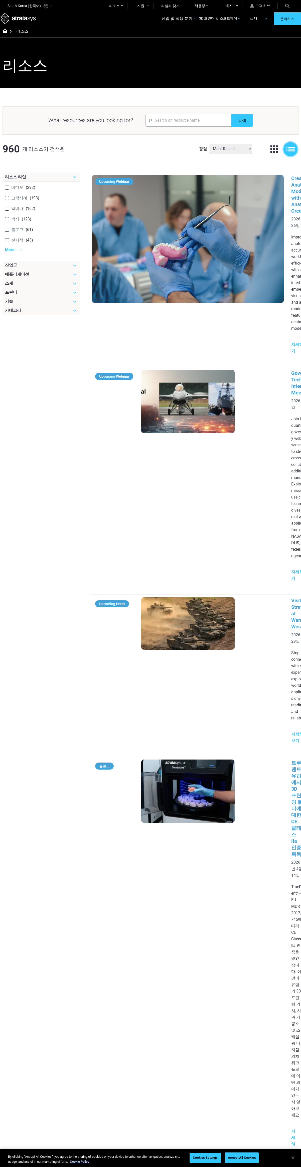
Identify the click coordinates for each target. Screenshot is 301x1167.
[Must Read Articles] (179, 997)
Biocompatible (168, 1099)
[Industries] (276, 997)
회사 (229, 6)
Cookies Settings (205, 1157)
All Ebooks (116, 1062)
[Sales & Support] (228, 1076)
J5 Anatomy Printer (221, 1035)
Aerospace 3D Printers (272, 1028)
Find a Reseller (217, 1092)
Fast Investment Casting (127, 1084)
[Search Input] (188, 126)
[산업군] (41, 271)
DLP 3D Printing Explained (177, 1050)
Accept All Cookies (242, 1157)
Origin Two (214, 1013)
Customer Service (219, 1121)
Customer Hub (217, 1114)
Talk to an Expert (219, 1106)
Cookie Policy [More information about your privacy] (79, 1161)
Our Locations (266, 1099)
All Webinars (117, 1121)
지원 (140, 6)
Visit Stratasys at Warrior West (210, 346)
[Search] (287, 6)
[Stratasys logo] (20, 21)
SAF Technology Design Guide (126, 1038)
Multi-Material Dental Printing (124, 1024)
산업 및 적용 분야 (177, 21)
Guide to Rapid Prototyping (178, 1021)
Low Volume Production (175, 1013)
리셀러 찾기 (170, 6)
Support (212, 1084)
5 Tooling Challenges (173, 1006)
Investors (262, 1128)
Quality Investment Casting (129, 1006)
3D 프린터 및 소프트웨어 (218, 22)
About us (262, 1084)
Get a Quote (215, 1099)
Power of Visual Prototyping (130, 1013)
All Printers (214, 1043)
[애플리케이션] (41, 280)
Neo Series (214, 1021)
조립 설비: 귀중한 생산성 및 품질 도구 (218, 856)
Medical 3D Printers (270, 1013)
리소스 (114, 6)
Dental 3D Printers (269, 1006)
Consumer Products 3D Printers (273, 1038)
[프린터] (41, 298)
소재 (253, 22)
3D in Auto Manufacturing (177, 1035)
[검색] (242, 126)
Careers (261, 1106)
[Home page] (3, 37)
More (10, 256)
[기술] (41, 307)
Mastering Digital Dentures (128, 1114)
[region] (150, 1158)
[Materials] (179, 1076)
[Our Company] (276, 1076)
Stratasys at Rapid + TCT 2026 (209, 488)
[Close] (292, 1157)
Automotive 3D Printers (273, 1021)
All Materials (166, 1106)
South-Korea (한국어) (30, 6)
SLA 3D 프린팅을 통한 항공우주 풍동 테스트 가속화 (233, 785)
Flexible (162, 1092)
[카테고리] (41, 316)
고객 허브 (260, 6)
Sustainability (265, 1121)
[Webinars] (130, 1076)
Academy (262, 1114)
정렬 (203, 154)
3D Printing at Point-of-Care (129, 1106)
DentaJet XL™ (216, 1028)
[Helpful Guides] (130, 997)
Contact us (263, 1092)
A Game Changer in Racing (128, 1092)
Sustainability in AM (123, 1099)
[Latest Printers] (228, 997)
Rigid (161, 1084)
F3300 (211, 1006)
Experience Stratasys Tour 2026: (212, 559)
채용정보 (202, 6)
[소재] (41, 289)
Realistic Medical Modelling (177, 1028)
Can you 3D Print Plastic (175, 1043)
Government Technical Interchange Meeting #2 (228, 262)
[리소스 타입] (41, 183)
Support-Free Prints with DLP (127, 1051)
